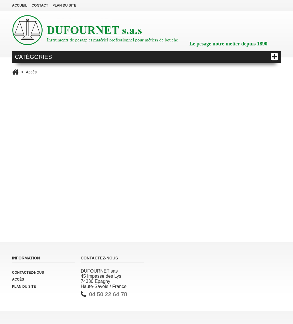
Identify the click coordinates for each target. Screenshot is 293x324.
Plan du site (24, 287)
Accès (18, 279)
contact (39, 5)
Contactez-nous (28, 273)
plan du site (64, 5)
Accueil (19, 5)
